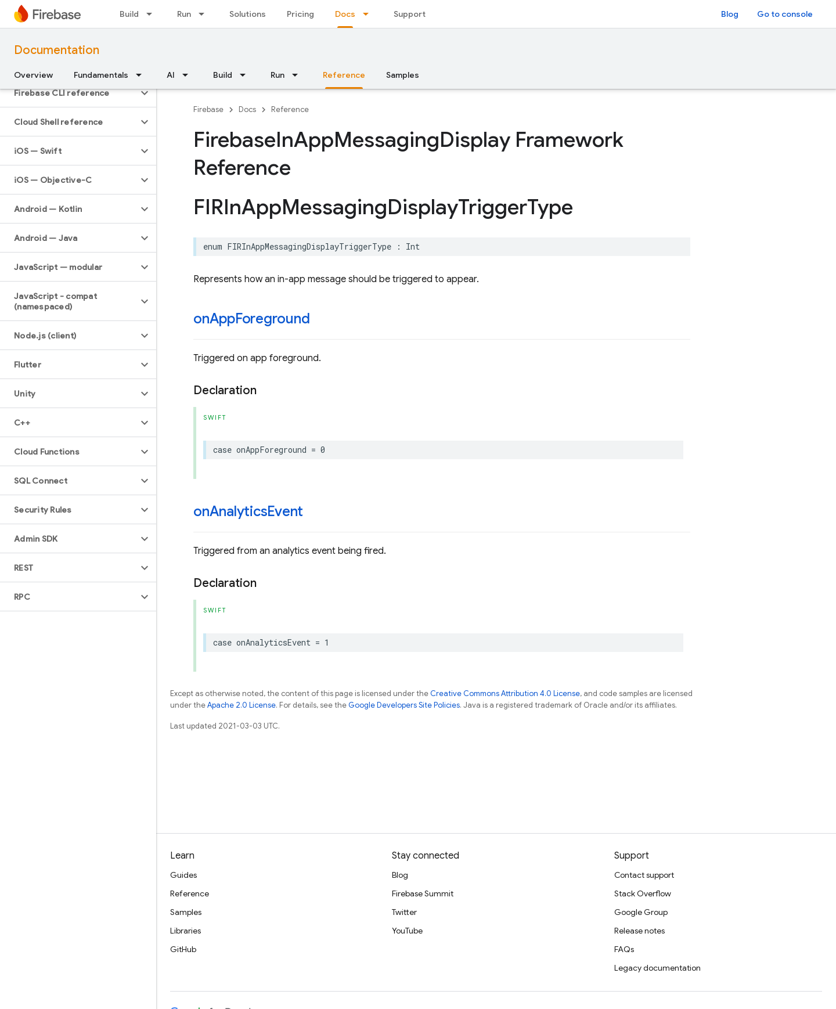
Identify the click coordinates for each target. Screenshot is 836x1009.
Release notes (639, 930)
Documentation (56, 50)
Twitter (404, 912)
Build (129, 14)
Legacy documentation (657, 968)
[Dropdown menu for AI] (189, 75)
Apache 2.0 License (241, 705)
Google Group (641, 912)
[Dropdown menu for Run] (205, 14)
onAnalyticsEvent (248, 511)
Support (410, 14)
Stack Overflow (642, 893)
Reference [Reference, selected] (344, 75)
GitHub (183, 949)
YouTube (407, 930)
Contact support (644, 875)
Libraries (185, 930)
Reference (290, 109)
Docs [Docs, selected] (345, 14)
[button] (69, 92)
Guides (183, 875)
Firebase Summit (422, 893)
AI (171, 75)
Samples (402, 75)
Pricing (300, 14)
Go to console (785, 14)
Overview (33, 75)
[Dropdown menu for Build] (153, 14)
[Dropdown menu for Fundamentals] (142, 75)
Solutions (247, 14)
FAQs (624, 949)
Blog (729, 14)
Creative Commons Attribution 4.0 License (505, 693)
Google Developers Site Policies (404, 705)
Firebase (208, 109)
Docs (247, 109)
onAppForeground (251, 318)
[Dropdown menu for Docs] (369, 14)
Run (184, 14)
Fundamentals (101, 75)
